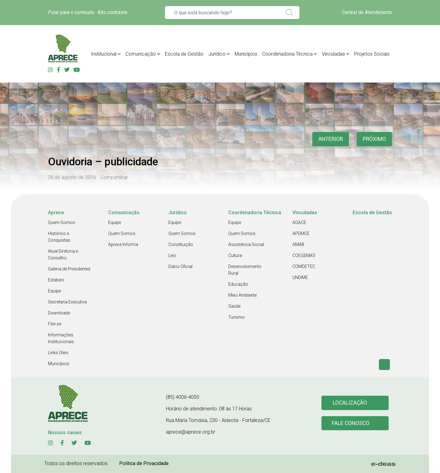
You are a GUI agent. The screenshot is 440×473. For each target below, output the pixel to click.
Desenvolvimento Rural (245, 270)
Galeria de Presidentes (69, 268)
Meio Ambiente (242, 295)
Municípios (58, 363)
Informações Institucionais (61, 338)
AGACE (299, 222)
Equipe (54, 290)
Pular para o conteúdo (71, 12)
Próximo (374, 139)
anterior (330, 139)
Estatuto (56, 279)
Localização (349, 403)
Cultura (235, 255)
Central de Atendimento (367, 12)
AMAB (298, 244)
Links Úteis (58, 352)
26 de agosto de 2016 (72, 177)
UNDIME (300, 277)
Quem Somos (61, 222)
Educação (238, 284)
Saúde (234, 306)
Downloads (59, 312)
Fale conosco (351, 423)
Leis (172, 255)
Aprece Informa (123, 244)
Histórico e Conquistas (59, 237)
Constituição (180, 244)
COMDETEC (303, 266)
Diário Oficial (180, 266)
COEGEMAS (303, 255)
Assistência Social (246, 244)
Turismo (236, 317)
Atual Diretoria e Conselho (63, 254)
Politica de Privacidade (144, 463)
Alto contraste (112, 12)
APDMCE (301, 233)
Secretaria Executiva (67, 301)
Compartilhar (114, 177)
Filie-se (54, 323)
